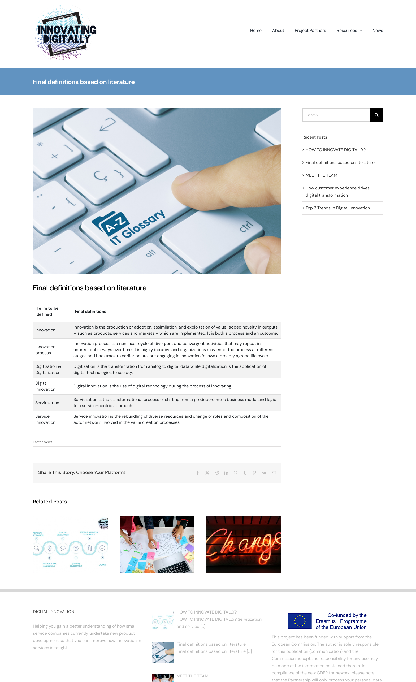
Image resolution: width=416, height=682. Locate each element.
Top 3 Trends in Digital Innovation (338, 208)
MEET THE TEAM (321, 175)
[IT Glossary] (157, 191)
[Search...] (336, 115)
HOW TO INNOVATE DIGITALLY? (336, 150)
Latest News (43, 442)
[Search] (376, 115)
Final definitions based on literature (340, 162)
